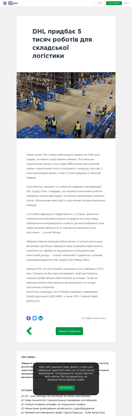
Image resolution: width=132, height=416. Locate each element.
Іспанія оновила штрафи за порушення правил (55, 404)
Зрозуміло (66, 388)
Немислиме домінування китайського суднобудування (59, 408)
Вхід (100, 3)
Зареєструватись (69, 331)
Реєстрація (114, 3)
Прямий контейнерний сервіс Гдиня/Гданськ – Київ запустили (65, 413)
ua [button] (126, 3)
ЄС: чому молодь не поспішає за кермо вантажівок (57, 396)
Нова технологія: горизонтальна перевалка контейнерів (61, 400)
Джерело (33, 301)
